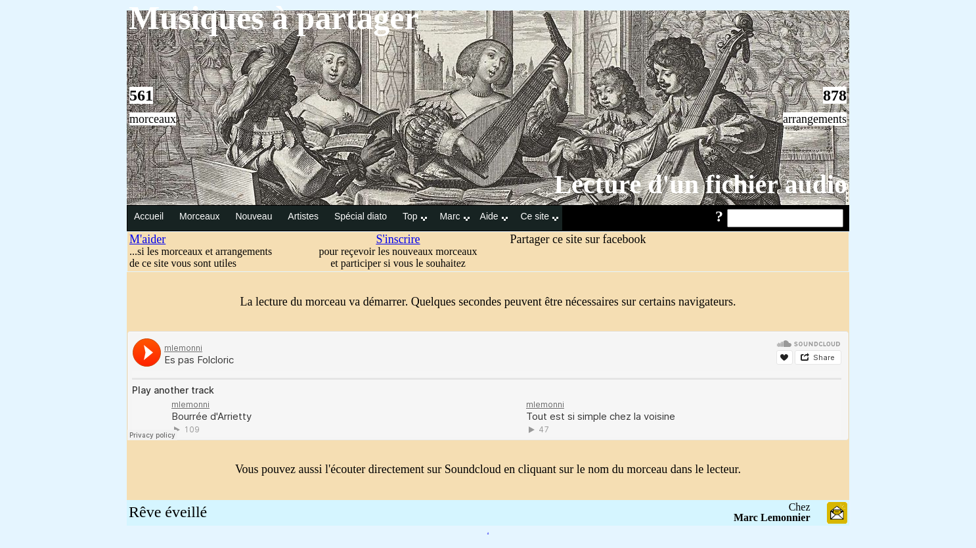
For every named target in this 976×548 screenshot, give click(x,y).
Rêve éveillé (168, 511)
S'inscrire (398, 239)
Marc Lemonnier (772, 517)
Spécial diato (361, 216)
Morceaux (200, 216)
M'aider (147, 239)
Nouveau (255, 216)
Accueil (150, 216)
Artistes (304, 216)
